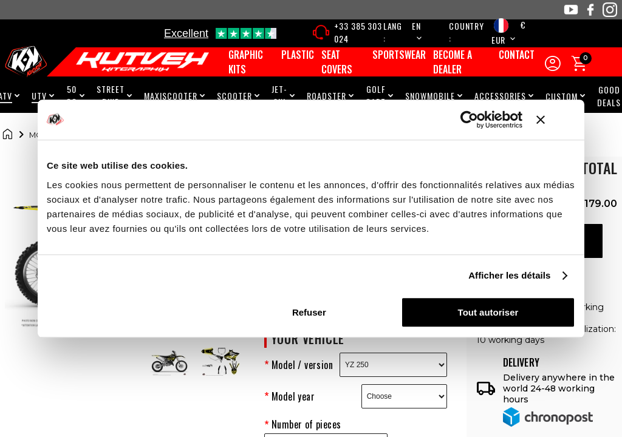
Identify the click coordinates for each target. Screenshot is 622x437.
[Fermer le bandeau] (555, 119)
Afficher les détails (509, 275)
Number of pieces (306, 424)
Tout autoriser (488, 312)
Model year (293, 396)
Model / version (302, 364)
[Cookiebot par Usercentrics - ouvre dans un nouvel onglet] (469, 119)
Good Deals (609, 96)
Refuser (309, 312)
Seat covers (336, 61)
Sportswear (399, 54)
